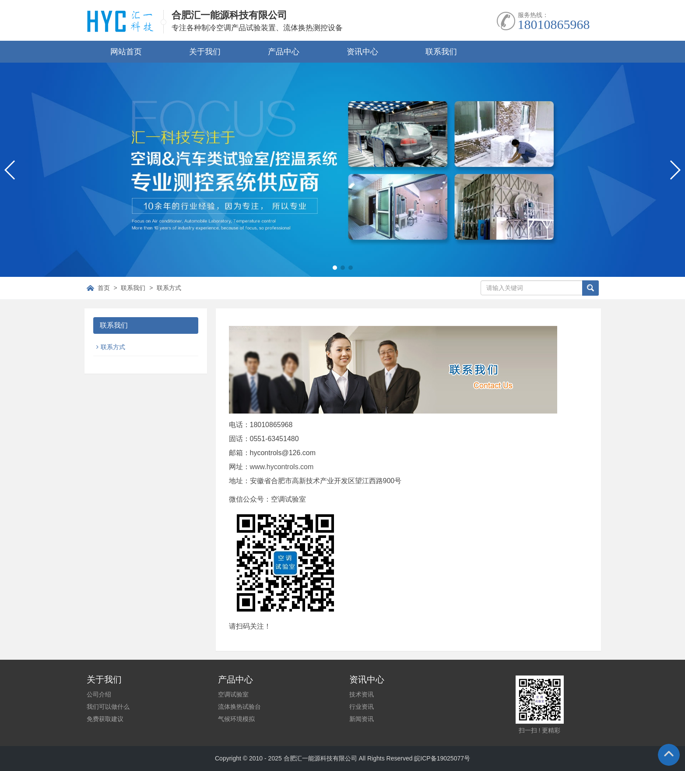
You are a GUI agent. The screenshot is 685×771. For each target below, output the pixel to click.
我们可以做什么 (108, 706)
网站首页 (126, 51)
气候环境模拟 (236, 718)
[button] (335, 267)
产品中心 (283, 51)
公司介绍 (99, 694)
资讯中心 (362, 51)
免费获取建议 (105, 718)
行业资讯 (361, 706)
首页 (104, 287)
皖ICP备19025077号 (442, 758)
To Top (669, 755)
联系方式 (169, 287)
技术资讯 (361, 694)
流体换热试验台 (239, 706)
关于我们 (205, 51)
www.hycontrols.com (282, 466)
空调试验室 (233, 694)
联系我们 (441, 51)
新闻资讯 (361, 718)
